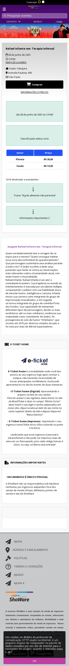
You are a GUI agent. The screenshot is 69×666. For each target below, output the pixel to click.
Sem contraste (43, 1)
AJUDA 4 (15, 583)
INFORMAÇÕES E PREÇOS (34, 92)
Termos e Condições (24, 566)
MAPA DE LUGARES (16, 62)
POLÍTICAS (16, 558)
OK (34, 661)
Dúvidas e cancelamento (27, 549)
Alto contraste (39, 1)
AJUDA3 (14, 574)
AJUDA (14, 541)
